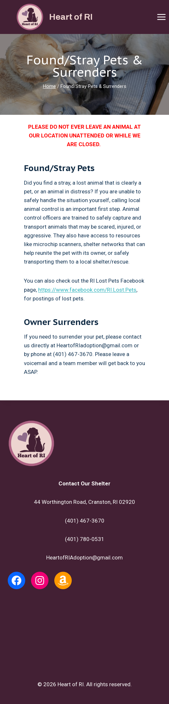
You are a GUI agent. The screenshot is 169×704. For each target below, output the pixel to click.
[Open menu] (161, 17)
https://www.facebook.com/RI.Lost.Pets (87, 290)
